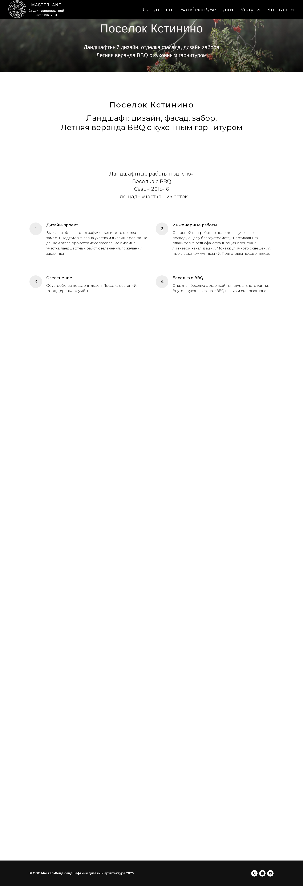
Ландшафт (158, 10)
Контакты (281, 10)
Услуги (250, 10)
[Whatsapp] (262, 873)
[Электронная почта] (270, 873)
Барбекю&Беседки (207, 10)
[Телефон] (254, 873)
